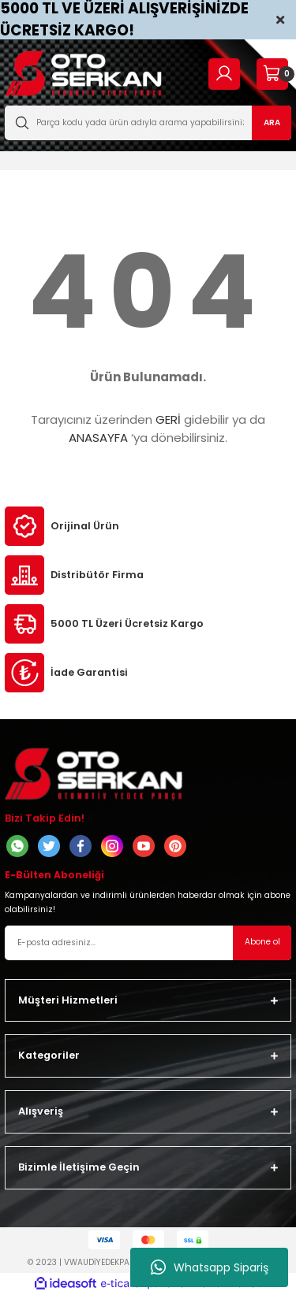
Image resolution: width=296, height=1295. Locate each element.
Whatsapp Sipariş (209, 1267)
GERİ (168, 419)
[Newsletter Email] (148, 943)
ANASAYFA (98, 437)
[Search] (148, 123)
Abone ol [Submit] (262, 942)
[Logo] (83, 74)
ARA (272, 122)
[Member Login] (224, 73)
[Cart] (272, 74)
